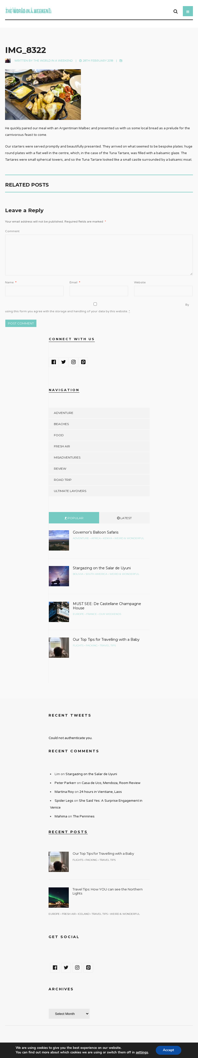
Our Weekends (110, 614)
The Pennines (84, 816)
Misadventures (67, 457)
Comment (12, 231)
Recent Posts (68, 832)
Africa (96, 538)
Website (140, 282)
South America (96, 574)
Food (59, 435)
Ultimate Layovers (70, 491)
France (91, 614)
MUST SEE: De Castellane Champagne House (107, 605)
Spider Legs (64, 801)
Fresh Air (62, 446)
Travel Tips (108, 645)
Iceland (84, 914)
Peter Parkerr (65, 783)
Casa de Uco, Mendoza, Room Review (111, 783)
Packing (92, 645)
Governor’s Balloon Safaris (95, 532)
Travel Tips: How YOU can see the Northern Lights (108, 891)
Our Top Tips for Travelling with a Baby (106, 639)
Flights (78, 645)
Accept (168, 1050)
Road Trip (63, 480)
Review (60, 468)
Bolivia (78, 574)
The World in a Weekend (53, 60)
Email (75, 282)
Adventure (63, 413)
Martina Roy (64, 792)
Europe (78, 614)
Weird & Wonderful (129, 538)
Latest (124, 518)
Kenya (107, 538)
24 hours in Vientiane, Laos (100, 792)
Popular (73, 518)
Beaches (61, 424)
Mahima (61, 816)
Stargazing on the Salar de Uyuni (102, 568)
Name (10, 282)
